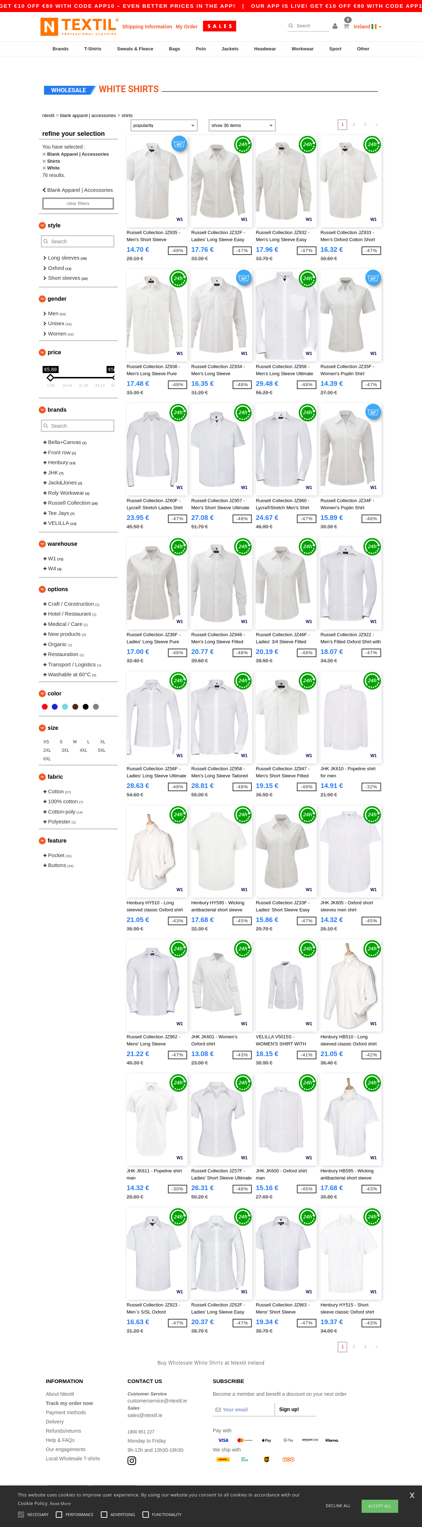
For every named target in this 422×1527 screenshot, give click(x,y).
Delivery (55, 1408)
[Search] (306, 26)
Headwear (265, 48)
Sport (335, 48)
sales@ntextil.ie (145, 1401)
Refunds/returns (63, 1417)
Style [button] (54, 212)
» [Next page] (376, 111)
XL (103, 728)
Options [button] (58, 575)
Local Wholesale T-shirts (73, 1445)
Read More (60, 1503)
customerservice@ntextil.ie (157, 1387)
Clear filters (78, 190)
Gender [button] (57, 285)
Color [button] (54, 680)
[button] (336, 26)
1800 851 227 (143, 1418)
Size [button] (53, 714)
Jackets (230, 48)
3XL (65, 736)
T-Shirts (92, 48)
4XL (83, 736)
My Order (187, 26)
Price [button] (54, 339)
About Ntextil (60, 1380)
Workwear (303, 48)
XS (46, 728)
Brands (61, 48)
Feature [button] (57, 827)
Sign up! (289, 1395)
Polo (201, 48)
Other (363, 48)
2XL (47, 736)
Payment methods (66, 1398)
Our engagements (66, 1435)
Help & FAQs (60, 1426)
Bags (174, 48)
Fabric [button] (55, 763)
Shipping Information (147, 26)
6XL (47, 745)
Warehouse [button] (62, 530)
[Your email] (244, 1395)
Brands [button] (57, 396)
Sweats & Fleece (135, 48)
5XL (102, 736)
